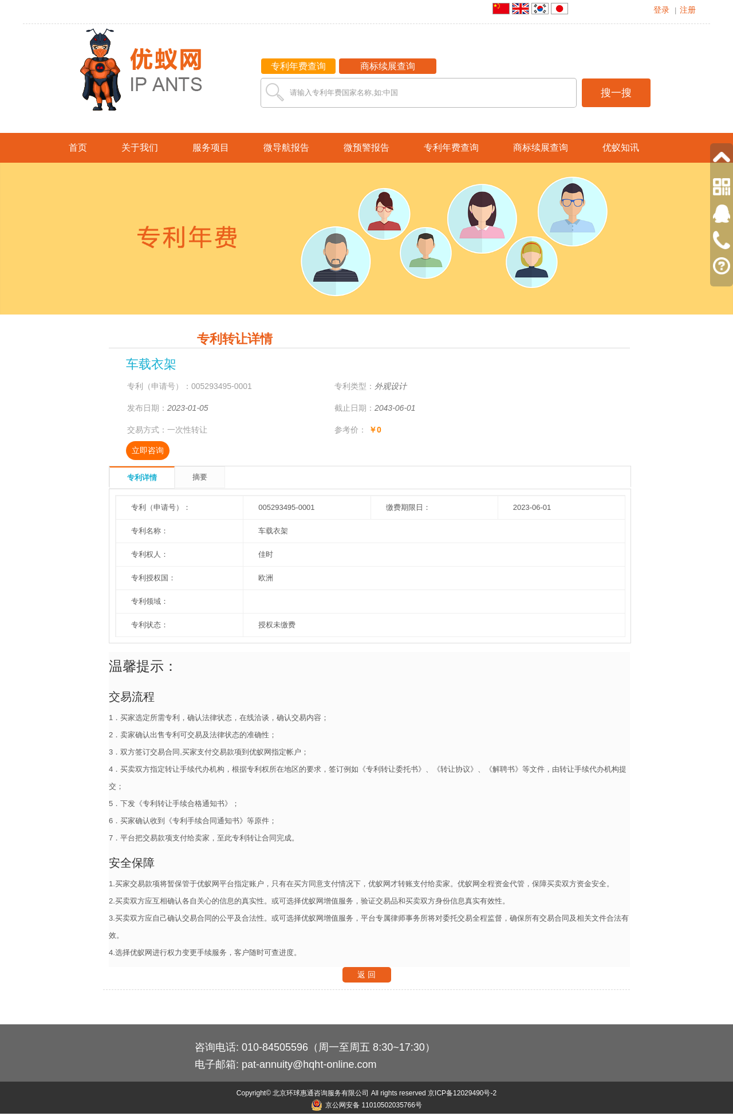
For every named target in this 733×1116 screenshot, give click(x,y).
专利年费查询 (298, 66)
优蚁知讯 (620, 147)
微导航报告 (286, 147)
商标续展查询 (387, 66)
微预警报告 (366, 147)
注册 (688, 9)
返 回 (366, 974)
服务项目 (210, 147)
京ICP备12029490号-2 (462, 1093)
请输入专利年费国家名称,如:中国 (344, 92)
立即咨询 (148, 450)
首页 (78, 147)
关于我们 (139, 147)
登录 (661, 9)
